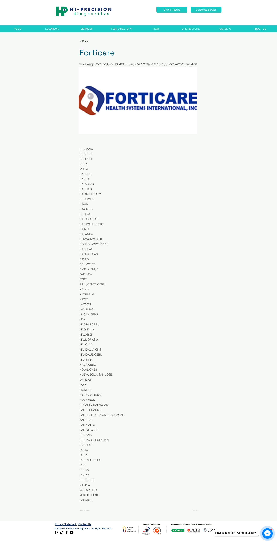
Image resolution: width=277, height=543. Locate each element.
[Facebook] (66, 532)
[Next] (189, 510)
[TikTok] (62, 532)
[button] (171, 10)
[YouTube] (71, 532)
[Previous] (91, 510)
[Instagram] (57, 532)
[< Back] (91, 41)
